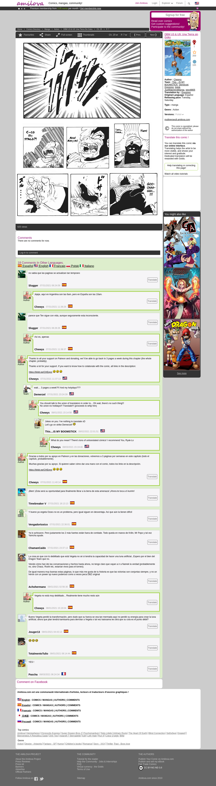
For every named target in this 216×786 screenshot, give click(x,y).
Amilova (21, 733)
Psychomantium (91, 733)
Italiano (87, 266)
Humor (60, 744)
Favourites (29, 35)
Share (48, 35)
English (41, 266)
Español (25, 266)
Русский (24, 721)
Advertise (20, 769)
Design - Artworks (33, 744)
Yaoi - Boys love (122, 744)
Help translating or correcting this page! (181, 166)
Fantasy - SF (49, 744)
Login (154, 3)
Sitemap (81, 778)
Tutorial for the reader (87, 759)
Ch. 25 (99, 29)
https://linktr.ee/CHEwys (40, 372)
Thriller (110, 744)
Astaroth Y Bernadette (70, 735)
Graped (181, 733)
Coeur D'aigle (112, 735)
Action (56, 29)
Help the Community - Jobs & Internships (97, 761)
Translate (152, 280)
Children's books (73, 744)
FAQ (79, 764)
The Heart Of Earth (137, 733)
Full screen (66, 35)
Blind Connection (156, 733)
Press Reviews (23, 761)
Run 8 (101, 735)
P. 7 (107, 29)
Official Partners (23, 772)
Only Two (53, 735)
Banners (20, 766)
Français (57, 266)
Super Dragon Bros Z (71, 733)
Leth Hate (92, 735)
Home (19, 29)
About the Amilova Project (28, 759)
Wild (122, 735)
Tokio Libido (106, 733)
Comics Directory (33, 29)
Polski (72, 266)
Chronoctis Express (50, 733)
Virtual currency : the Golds (90, 766)
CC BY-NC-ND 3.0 (150, 767)
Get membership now (90, 8)
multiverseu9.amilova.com (177, 119)
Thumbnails (88, 35)
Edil (84, 735)
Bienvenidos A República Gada (32, 735)
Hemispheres (33, 733)
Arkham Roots (120, 733)
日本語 (23, 716)
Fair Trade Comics (148, 764)
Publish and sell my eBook (151, 761)
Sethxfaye (171, 733)
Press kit (20, 764)
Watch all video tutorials (176, 174)
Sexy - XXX (99, 744)
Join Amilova (141, 3)
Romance (87, 744)
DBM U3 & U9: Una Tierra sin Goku (77, 29)
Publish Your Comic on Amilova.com (156, 759)
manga (47, 29)
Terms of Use (83, 769)
